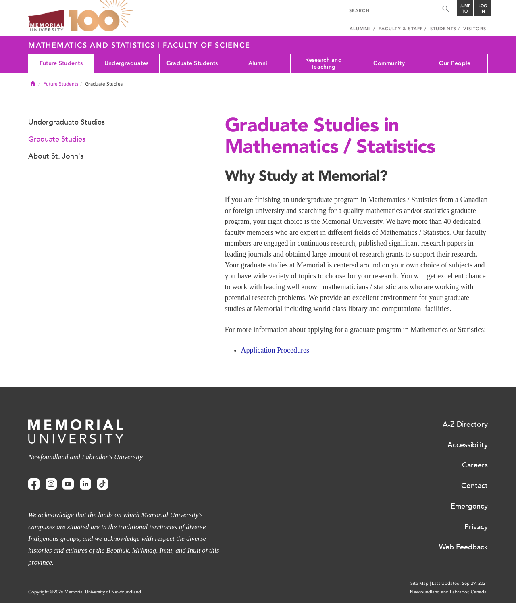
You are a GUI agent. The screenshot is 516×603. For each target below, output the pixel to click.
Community (389, 63)
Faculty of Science (206, 45)
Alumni (258, 63)
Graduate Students (192, 63)
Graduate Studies (56, 139)
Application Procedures (275, 350)
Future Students (61, 63)
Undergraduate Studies (66, 122)
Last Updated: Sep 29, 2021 (460, 583)
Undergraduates (126, 63)
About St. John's (55, 156)
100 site (101, 16)
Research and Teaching (323, 63)
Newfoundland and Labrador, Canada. (449, 592)
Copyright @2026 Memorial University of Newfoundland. (85, 592)
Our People (455, 63)
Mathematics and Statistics (93, 45)
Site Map (419, 583)
